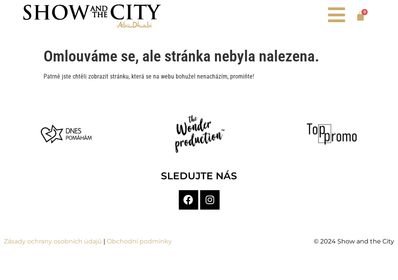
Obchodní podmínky (139, 241)
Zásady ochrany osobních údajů (53, 241)
